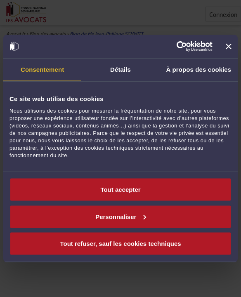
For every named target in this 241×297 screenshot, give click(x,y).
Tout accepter (120, 189)
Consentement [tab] (42, 69)
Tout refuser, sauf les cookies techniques (120, 243)
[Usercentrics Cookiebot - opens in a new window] (176, 46)
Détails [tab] (120, 69)
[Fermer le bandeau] (229, 46)
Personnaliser (120, 216)
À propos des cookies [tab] (198, 69)
